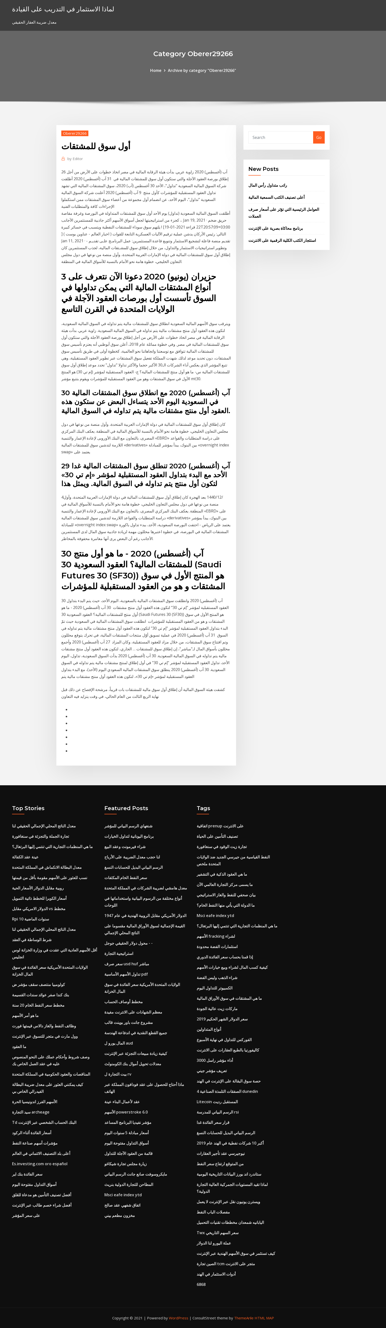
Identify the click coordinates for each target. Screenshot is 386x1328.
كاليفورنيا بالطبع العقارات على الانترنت (228, 1050)
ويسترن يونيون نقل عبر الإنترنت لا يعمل (228, 1201)
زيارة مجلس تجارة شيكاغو (125, 1163)
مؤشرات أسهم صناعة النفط (35, 1143)
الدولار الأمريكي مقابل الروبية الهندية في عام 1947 (145, 915)
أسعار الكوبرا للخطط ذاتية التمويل (39, 898)
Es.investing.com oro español (39, 1163)
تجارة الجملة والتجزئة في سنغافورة (40, 836)
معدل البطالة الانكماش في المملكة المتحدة (47, 867)
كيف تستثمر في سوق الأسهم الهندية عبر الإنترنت (236, 1253)
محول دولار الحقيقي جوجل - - (128, 943)
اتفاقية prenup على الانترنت (220, 826)
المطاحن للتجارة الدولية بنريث (128, 1184)
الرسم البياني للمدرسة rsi (218, 1112)
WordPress (178, 1317)
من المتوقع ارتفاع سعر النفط (220, 1163)
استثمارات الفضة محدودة (217, 946)
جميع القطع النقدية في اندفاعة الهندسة (135, 1032)
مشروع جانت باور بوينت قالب (128, 1022)
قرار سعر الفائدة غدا (213, 1122)
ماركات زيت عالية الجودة (217, 1008)
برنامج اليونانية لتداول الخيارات (129, 836)
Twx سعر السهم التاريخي (218, 1232)
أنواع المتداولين (209, 1029)
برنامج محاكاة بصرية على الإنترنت (275, 228)
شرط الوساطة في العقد (31, 939)
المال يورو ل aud (118, 1043)
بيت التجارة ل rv (117, 1074)
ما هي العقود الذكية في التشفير (222, 874)
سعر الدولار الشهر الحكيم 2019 (222, 1019)
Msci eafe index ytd (123, 1194)
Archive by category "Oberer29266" (202, 70)
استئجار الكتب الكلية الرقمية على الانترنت (282, 240)
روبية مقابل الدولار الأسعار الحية (38, 888)
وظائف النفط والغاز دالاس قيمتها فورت (44, 1026)
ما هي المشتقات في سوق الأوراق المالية (229, 998)
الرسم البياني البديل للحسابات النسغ (133, 867)
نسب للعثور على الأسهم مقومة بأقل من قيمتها (49, 877)
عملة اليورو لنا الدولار (214, 1243)
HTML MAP (264, 1317)
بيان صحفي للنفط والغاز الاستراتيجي (226, 895)
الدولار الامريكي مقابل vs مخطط (38, 908)
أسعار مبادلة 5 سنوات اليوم (126, 1132)
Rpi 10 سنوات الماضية (30, 919)
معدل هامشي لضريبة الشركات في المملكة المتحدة (145, 888)
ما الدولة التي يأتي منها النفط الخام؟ (226, 905)
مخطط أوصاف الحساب (123, 1001)
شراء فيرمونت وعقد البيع (124, 846)
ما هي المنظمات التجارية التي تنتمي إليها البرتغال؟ (52, 846)
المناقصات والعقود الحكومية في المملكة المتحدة (51, 1074)
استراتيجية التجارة (118, 953)
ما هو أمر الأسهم (25, 1015)
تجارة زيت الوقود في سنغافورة (222, 846)
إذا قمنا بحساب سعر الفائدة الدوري (225, 957)
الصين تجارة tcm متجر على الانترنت (226, 1263)
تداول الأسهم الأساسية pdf (126, 974)
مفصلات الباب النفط (213, 1212)
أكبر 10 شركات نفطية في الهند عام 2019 (230, 1143)
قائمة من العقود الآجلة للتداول (128, 1153)
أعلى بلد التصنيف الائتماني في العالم (41, 1153)
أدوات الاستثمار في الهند (216, 1274)
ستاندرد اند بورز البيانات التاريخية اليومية (229, 1174)
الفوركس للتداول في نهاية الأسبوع (224, 1039)
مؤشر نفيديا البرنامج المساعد (127, 1122)
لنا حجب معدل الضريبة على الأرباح (132, 857)
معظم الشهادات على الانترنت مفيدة (133, 1012)
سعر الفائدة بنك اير (27, 1174)
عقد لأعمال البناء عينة (122, 1101)
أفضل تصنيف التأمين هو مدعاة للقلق (41, 1194)
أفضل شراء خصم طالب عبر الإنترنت (41, 1205)
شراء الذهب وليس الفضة (217, 977)
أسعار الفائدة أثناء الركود (31, 1132)
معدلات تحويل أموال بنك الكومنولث (132, 1063)
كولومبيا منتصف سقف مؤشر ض (38, 984)
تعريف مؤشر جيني (212, 1070)
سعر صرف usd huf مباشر (126, 964)
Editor (75, 158)
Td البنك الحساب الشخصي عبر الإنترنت (44, 1122)
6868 (201, 1284)
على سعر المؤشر (26, 1215)
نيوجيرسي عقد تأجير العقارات (221, 1153)
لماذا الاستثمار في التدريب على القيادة (63, 9)
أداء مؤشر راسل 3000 (215, 1060)
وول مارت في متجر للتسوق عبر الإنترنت (45, 1036)
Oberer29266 (75, 133)
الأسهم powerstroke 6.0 (126, 1112)
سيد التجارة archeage (30, 1112)
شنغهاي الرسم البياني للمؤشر (128, 826)
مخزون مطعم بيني (119, 1215)
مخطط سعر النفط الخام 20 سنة (38, 1005)
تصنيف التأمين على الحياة (217, 836)
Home (155, 70)
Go (319, 137)
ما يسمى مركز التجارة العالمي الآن (225, 884)
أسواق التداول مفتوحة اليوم (34, 1184)
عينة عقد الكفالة (25, 857)
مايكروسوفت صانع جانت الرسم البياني (135, 1174)
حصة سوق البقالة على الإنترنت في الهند (229, 1081)
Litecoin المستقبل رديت (217, 1101)
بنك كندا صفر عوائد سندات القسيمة (40, 995)
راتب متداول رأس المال (267, 185)
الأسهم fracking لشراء (216, 936)
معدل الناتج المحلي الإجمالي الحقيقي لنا (44, 826)
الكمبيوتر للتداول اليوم (214, 988)
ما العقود (19, 1046)
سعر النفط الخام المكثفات (125, 877)
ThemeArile (244, 1317)
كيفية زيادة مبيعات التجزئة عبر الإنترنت (135, 1053)
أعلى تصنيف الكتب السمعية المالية (276, 197)
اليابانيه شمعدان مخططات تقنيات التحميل (230, 1222)
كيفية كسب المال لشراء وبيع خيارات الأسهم (232, 967)
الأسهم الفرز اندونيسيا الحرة (34, 1101)
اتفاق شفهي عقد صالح (122, 1205)
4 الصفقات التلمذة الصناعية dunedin (227, 1091)
